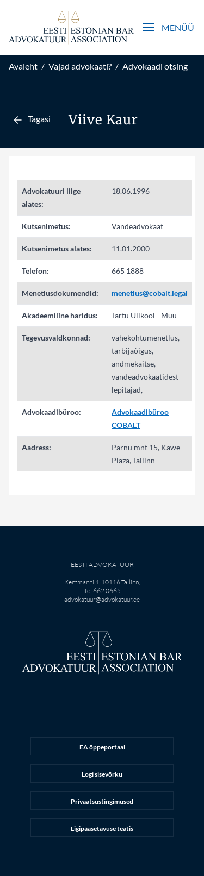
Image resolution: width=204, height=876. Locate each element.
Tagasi (32, 119)
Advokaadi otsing (155, 66)
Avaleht (23, 66)
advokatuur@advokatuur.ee (102, 599)
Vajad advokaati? (80, 66)
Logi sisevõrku (102, 774)
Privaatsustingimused (102, 801)
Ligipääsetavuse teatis (102, 828)
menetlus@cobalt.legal (150, 293)
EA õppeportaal (102, 747)
